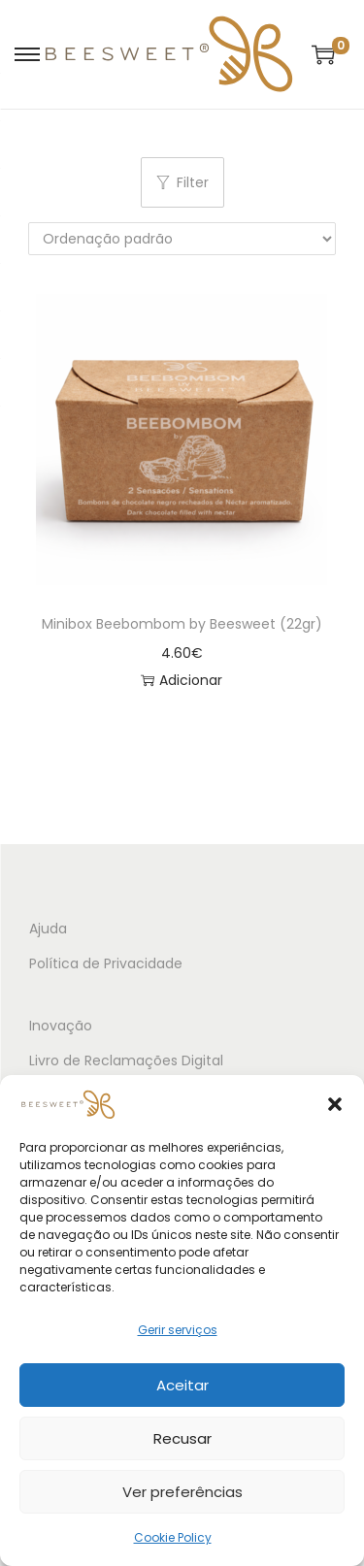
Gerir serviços (177, 1329)
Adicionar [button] (181, 680)
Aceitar (182, 1385)
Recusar (182, 1438)
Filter (182, 182)
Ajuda (48, 928)
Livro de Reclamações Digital (126, 1060)
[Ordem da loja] (182, 238)
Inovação (60, 1025)
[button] (335, 1104)
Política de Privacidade (105, 963)
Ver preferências (182, 1492)
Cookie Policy (173, 1537)
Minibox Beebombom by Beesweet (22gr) (182, 624)
